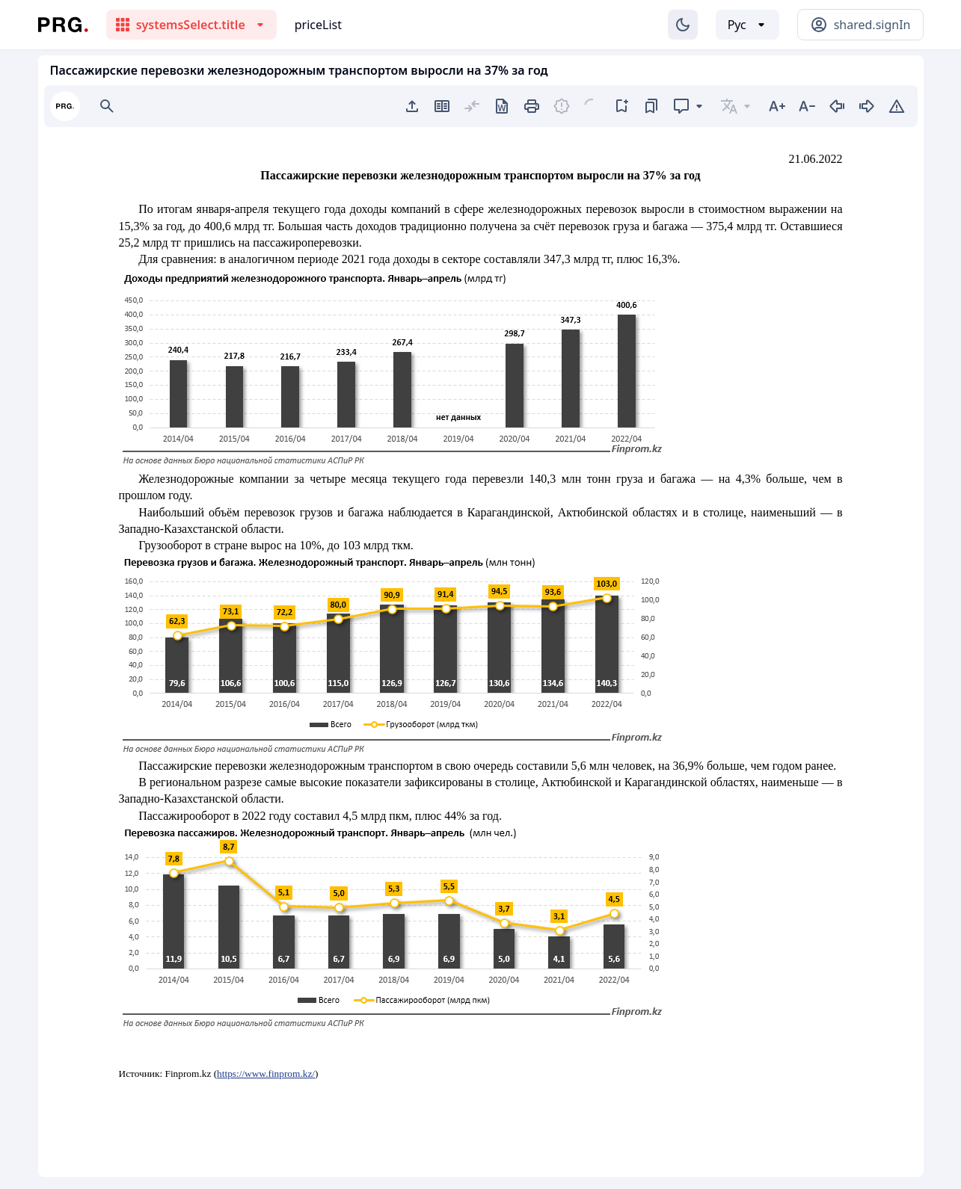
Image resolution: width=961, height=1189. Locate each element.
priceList (318, 24)
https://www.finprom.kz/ (266, 1073)
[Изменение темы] (683, 25)
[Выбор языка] (747, 25)
